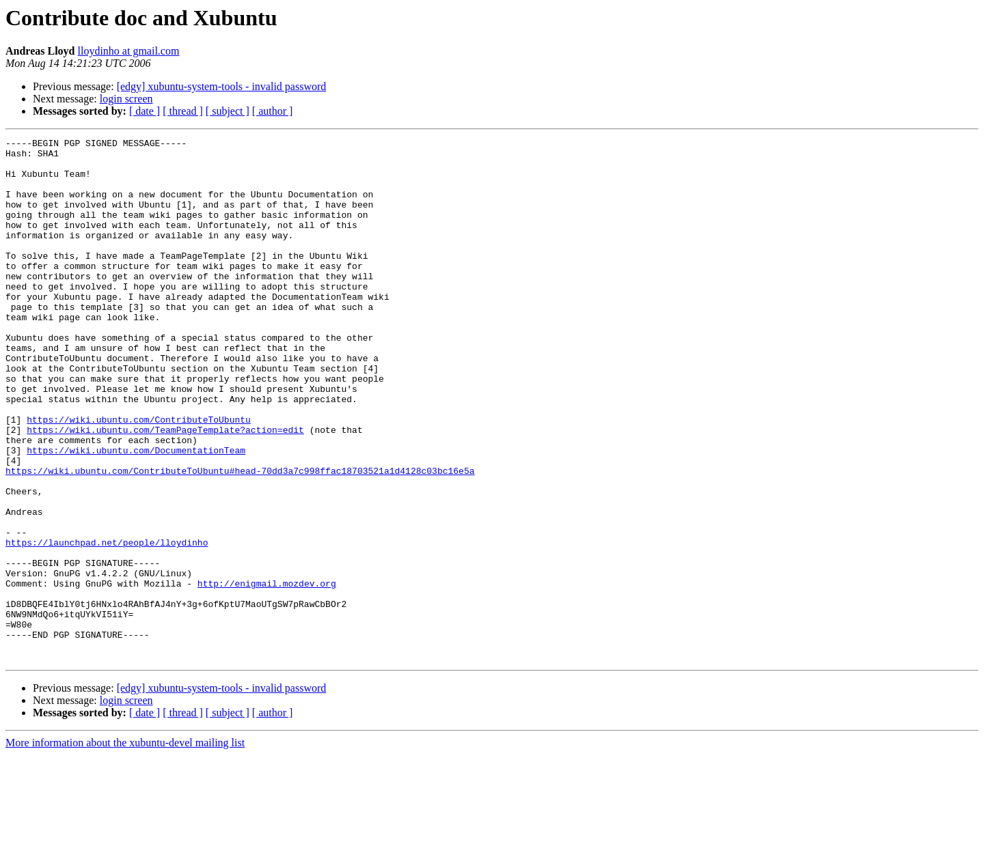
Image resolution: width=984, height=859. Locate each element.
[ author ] (272, 111)
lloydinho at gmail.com (129, 51)
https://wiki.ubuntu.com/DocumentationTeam (136, 513)
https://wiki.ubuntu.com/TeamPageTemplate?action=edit (165, 489)
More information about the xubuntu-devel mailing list (125, 847)
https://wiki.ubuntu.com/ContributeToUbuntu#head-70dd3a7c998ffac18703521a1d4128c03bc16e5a (239, 538)
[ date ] (144, 111)
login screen (126, 98)
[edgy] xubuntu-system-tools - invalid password (222, 86)
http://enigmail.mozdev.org (266, 673)
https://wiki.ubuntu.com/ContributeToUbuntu (139, 476)
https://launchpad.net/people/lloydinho (106, 624)
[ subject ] (227, 111)
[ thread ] (183, 111)
